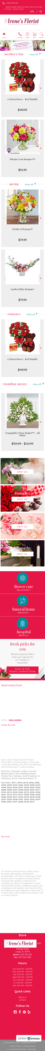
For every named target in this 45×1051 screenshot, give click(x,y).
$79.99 (22, 300)
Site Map (32, 1049)
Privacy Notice (29, 1046)
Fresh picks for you (22, 652)
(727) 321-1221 (12, 3)
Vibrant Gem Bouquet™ (22, 159)
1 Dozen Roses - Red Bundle (22, 99)
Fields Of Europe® (22, 229)
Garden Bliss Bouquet (22, 289)
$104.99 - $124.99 (22, 443)
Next (41, 88)
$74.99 (22, 240)
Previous (3, 88)
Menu (4, 37)
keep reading (15, 720)
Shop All (34, 54)
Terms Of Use (15, 1046)
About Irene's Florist (11, 685)
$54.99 (22, 170)
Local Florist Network (17, 1049)
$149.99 (22, 110)
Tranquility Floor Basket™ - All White (22, 434)
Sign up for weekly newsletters (23, 670)
